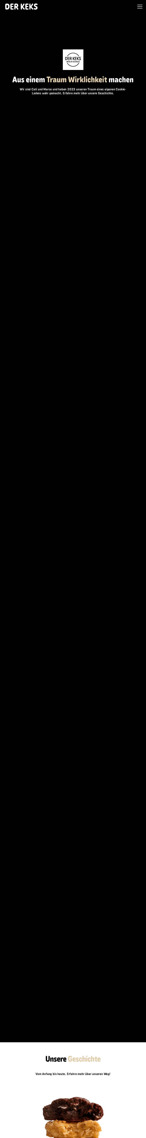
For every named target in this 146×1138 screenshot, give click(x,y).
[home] (20, 6)
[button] (139, 7)
